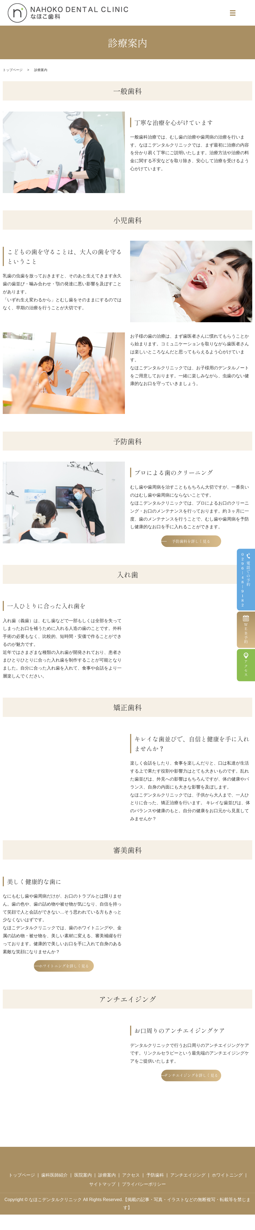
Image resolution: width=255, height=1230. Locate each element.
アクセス (246, 668)
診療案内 (107, 1190)
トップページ (13, 70)
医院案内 (83, 1190)
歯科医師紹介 (54, 1190)
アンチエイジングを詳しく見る (191, 1097)
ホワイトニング (227, 1190)
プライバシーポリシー (144, 1200)
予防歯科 (155, 1190)
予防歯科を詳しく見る (191, 542)
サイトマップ (102, 1200)
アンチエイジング (187, 1190)
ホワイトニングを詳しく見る (64, 975)
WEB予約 (246, 633)
